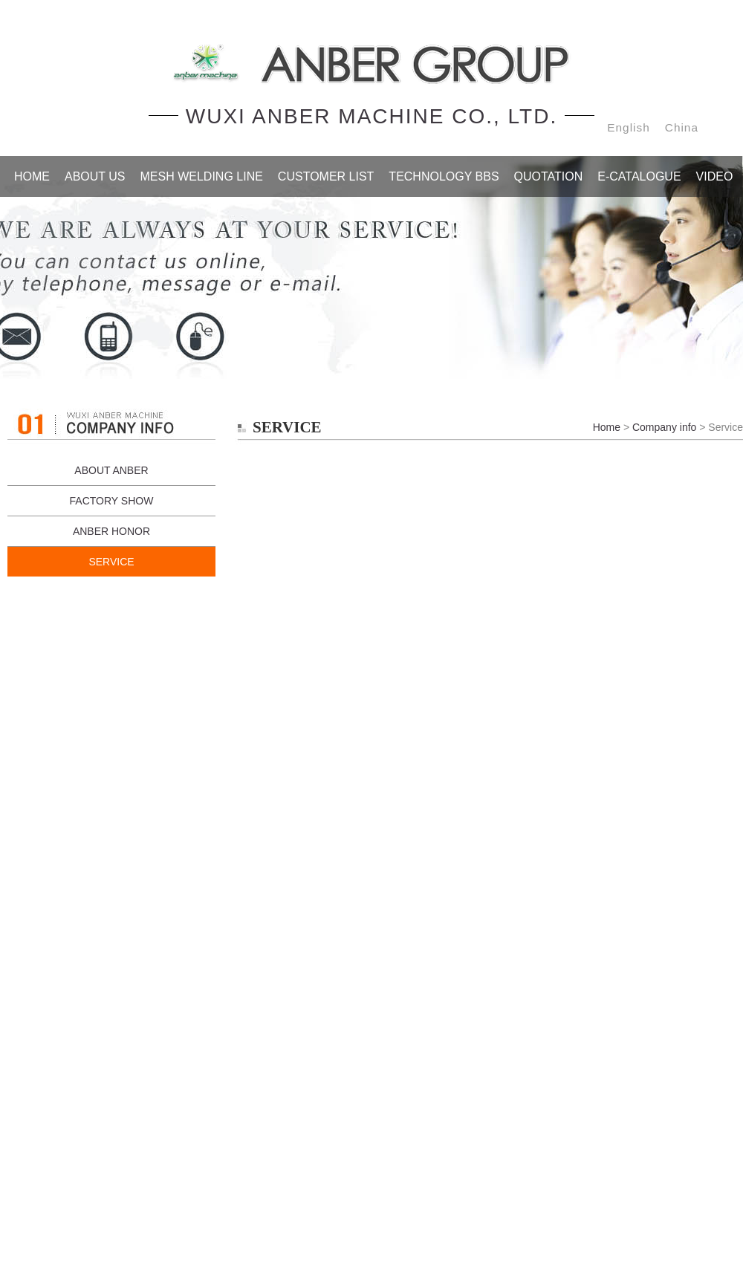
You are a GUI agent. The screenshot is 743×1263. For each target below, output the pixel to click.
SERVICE (111, 562)
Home (606, 427)
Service (371, 267)
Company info (664, 427)
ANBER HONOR (111, 531)
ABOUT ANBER (111, 470)
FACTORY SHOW (112, 501)
